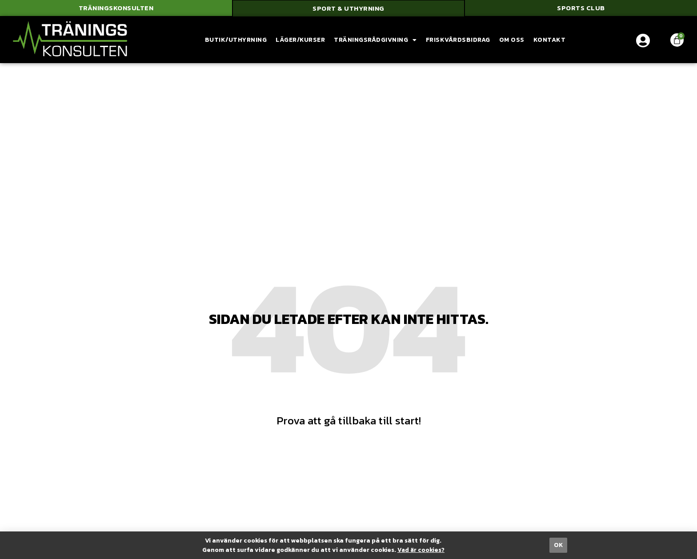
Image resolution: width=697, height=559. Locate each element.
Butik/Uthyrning (236, 40)
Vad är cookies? (421, 550)
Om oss (512, 40)
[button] (116, 9)
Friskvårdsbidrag (458, 40)
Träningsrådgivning (375, 40)
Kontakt (549, 40)
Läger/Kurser (300, 40)
